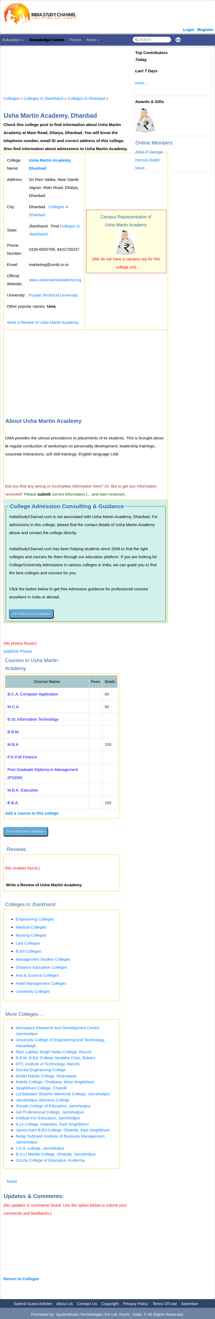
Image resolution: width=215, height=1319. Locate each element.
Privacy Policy (135, 1303)
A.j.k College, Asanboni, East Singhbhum (52, 1124)
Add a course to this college (32, 813)
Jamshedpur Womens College (43, 1100)
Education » (13, 39)
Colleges (11, 98)
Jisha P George (149, 152)
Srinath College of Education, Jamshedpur (53, 1106)
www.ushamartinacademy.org (55, 280)
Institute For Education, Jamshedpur (48, 1118)
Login (188, 29)
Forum (75, 39)
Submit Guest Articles (33, 1303)
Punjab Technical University (53, 295)
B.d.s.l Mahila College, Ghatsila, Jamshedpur (56, 1154)
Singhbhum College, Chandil (41, 1088)
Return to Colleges (21, 1278)
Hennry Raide (147, 160)
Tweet (11, 1181)
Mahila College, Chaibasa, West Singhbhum (55, 1081)
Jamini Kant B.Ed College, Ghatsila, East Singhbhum (63, 1130)
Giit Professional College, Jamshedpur (50, 1112)
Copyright (110, 1303)
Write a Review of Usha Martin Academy (43, 322)
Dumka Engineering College (41, 1069)
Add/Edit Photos (17, 651)
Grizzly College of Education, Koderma (50, 1160)
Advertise (189, 1303)
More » (93, 39)
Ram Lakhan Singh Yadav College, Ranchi (53, 1052)
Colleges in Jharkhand (43, 98)
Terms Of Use (164, 1303)
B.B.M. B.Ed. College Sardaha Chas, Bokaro (55, 1057)
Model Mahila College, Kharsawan (46, 1076)
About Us (64, 1303)
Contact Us (87, 1303)
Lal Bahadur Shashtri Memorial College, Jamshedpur (63, 1094)
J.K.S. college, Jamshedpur (40, 1148)
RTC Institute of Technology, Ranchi (47, 1064)
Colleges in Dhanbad (86, 98)
